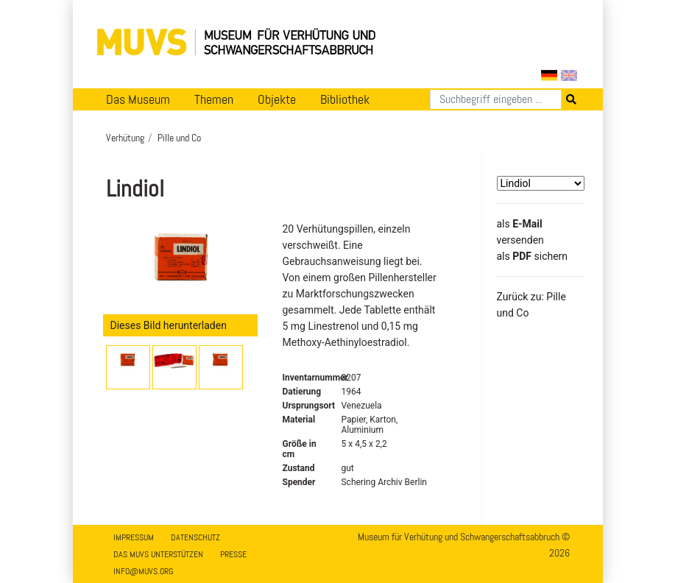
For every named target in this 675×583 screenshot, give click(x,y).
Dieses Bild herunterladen (168, 325)
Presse (233, 554)
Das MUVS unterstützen (158, 554)
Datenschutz (195, 537)
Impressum (133, 537)
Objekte (277, 99)
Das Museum (138, 99)
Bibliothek (345, 99)
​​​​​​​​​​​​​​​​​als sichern (532, 256)
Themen (213, 99)
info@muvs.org (143, 571)
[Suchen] (496, 99)
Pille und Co (179, 137)
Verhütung (125, 137)
